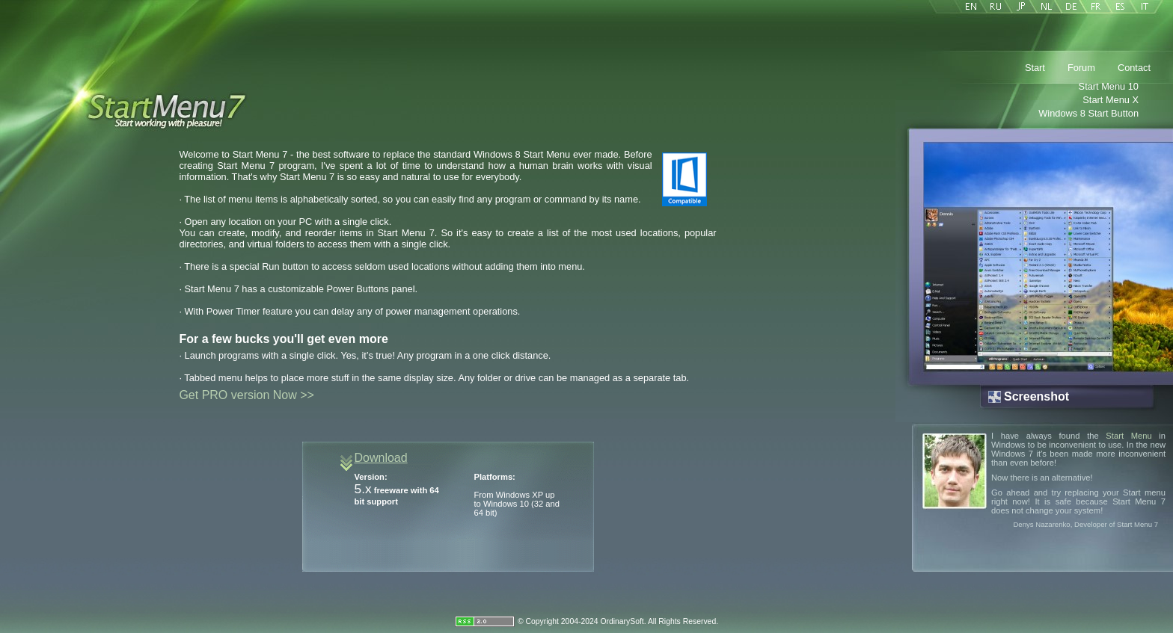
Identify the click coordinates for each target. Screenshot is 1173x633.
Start (1035, 67)
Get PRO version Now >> (246, 395)
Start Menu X (1110, 99)
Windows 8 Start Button (1088, 113)
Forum (1081, 67)
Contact (1134, 67)
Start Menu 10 (1109, 86)
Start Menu (1128, 435)
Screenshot (1036, 396)
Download (381, 457)
